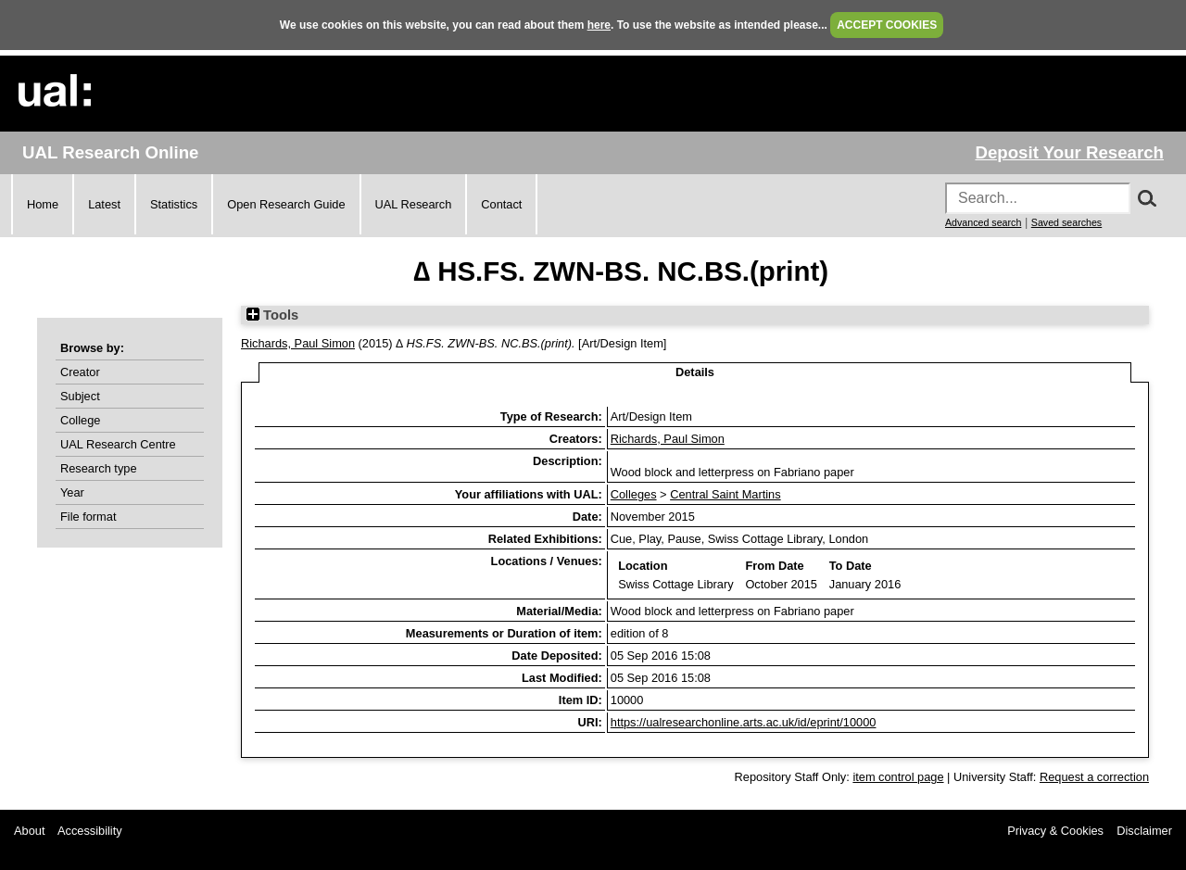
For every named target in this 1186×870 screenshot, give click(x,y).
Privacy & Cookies (1055, 831)
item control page (897, 777)
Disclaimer (1144, 831)
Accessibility (89, 831)
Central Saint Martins (725, 494)
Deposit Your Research (1069, 152)
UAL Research (413, 204)
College (80, 420)
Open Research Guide (286, 204)
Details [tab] (694, 372)
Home (42, 204)
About (29, 831)
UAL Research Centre (118, 444)
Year (72, 492)
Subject (80, 396)
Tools (272, 315)
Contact (501, 204)
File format (88, 516)
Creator (80, 372)
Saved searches (1066, 222)
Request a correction (1094, 777)
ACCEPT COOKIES (887, 25)
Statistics (173, 204)
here (599, 25)
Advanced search (983, 222)
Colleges (634, 494)
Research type (98, 468)
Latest (104, 204)
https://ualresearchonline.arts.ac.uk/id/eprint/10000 (744, 722)
